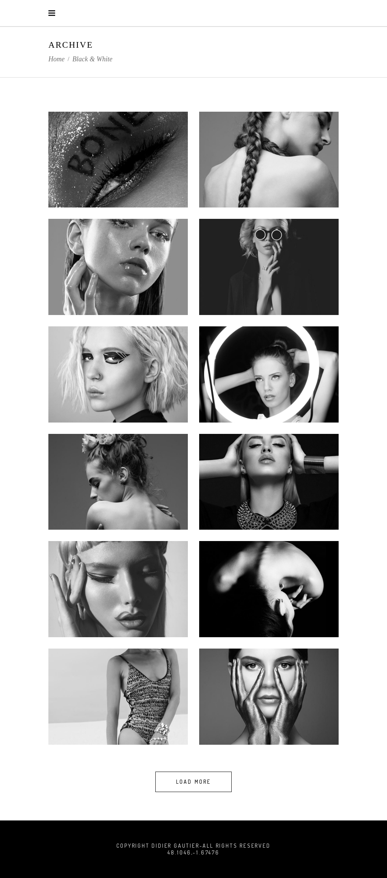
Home (56, 59)
